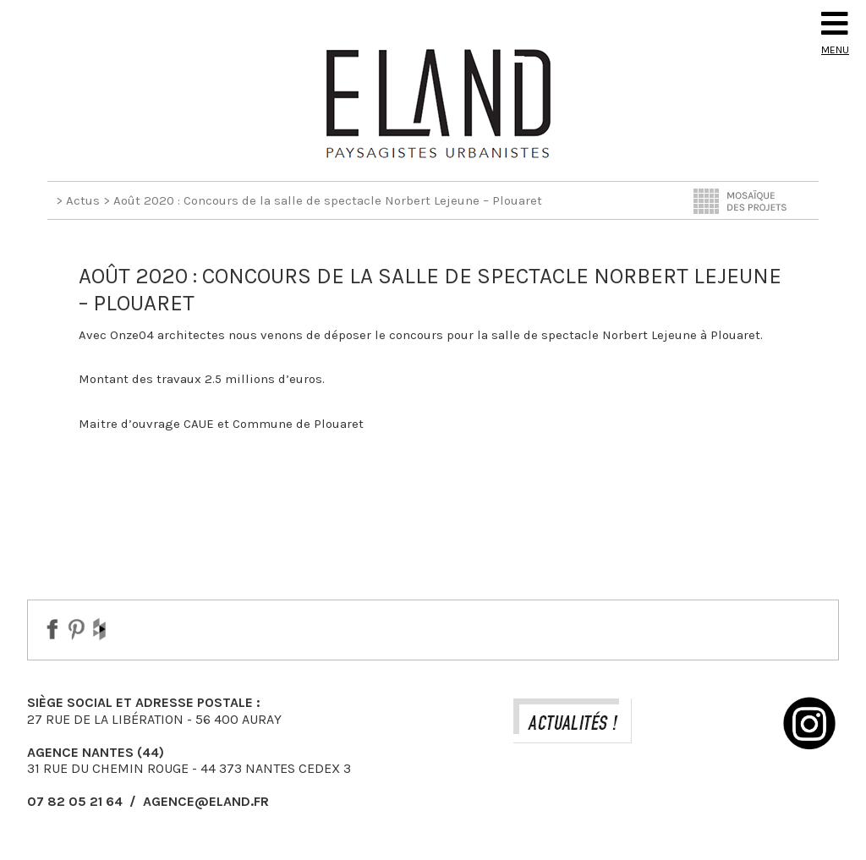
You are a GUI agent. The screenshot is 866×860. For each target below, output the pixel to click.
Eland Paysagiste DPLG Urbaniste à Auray (433, 103)
